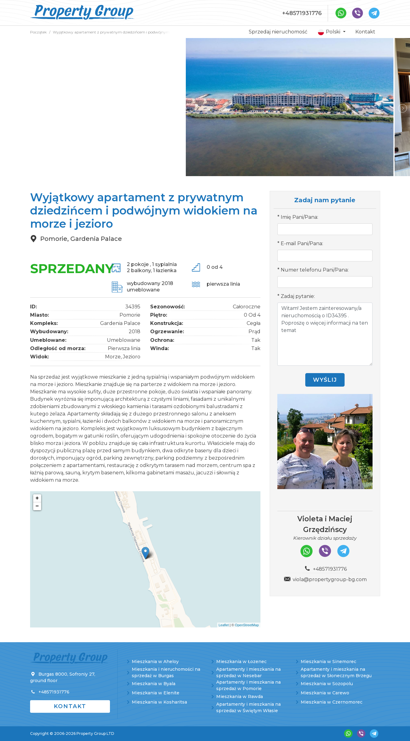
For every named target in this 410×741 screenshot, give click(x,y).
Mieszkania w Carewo (325, 693)
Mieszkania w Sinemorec (328, 661)
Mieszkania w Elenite (155, 693)
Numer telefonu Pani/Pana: (315, 270)
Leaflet (224, 625)
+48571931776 (302, 13)
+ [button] (37, 498)
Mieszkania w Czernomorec (331, 702)
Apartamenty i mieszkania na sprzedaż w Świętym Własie (248, 707)
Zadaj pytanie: (298, 296)
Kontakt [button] (70, 706)
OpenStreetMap (247, 625)
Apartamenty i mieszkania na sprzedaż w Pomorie (248, 685)
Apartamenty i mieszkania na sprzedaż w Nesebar (248, 672)
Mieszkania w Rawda (239, 696)
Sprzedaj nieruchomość (278, 32)
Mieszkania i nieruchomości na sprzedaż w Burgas (166, 672)
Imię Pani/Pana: (299, 217)
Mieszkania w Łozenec (241, 661)
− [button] (37, 506)
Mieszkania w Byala (153, 683)
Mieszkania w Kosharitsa (159, 702)
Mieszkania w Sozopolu (327, 683)
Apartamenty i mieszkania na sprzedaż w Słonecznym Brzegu (336, 672)
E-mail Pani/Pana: (302, 243)
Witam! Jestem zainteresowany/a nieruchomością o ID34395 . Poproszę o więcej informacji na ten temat (325, 334)
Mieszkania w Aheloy (155, 661)
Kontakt (365, 32)
